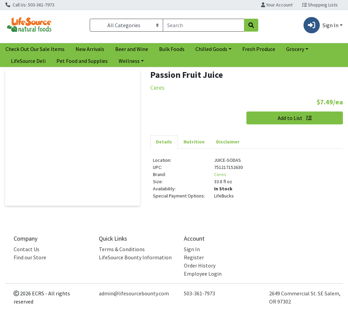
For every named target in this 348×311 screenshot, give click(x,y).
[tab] (164, 141)
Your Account (277, 5)
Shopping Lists (320, 5)
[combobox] (203, 25)
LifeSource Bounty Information (135, 257)
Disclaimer (228, 142)
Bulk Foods (172, 49)
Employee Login (203, 273)
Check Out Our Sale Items (35, 49)
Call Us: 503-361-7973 (29, 5)
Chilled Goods (211, 49)
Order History (199, 265)
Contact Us (26, 249)
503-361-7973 (199, 293)
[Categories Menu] (126, 25)
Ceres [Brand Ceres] (220, 174)
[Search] (203, 25)
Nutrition (194, 142)
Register (194, 257)
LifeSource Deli (28, 60)
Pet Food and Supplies (82, 60)
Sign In (192, 249)
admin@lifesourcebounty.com (134, 293)
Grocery (295, 49)
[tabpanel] (246, 180)
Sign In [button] (320, 25)
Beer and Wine (131, 49)
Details (164, 142)
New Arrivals (89, 49)
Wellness (129, 60)
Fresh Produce (258, 49)
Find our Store (30, 257)
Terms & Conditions (122, 249)
